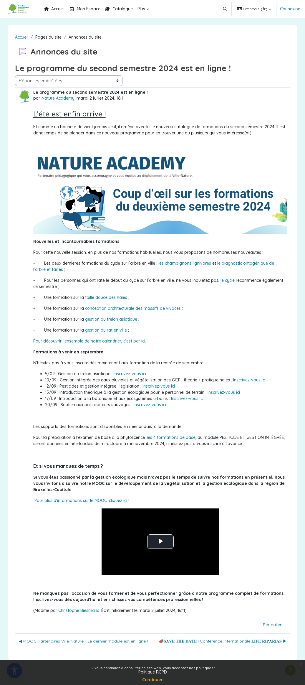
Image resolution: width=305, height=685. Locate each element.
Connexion (290, 8)
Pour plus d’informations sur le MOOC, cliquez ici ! (87, 500)
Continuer (152, 679)
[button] (225, 9)
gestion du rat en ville (112, 330)
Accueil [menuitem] (54, 8)
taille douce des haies (112, 297)
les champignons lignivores (190, 263)
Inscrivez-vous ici (136, 373)
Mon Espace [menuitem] (84, 8)
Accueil (27, 37)
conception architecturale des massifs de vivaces (139, 308)
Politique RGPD (152, 672)
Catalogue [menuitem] (119, 8)
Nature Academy (63, 98)
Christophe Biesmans (84, 610)
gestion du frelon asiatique (117, 319)
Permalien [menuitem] (266, 624)
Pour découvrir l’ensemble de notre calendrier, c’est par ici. (95, 341)
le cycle (233, 280)
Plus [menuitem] (141, 8)
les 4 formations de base (177, 437)
